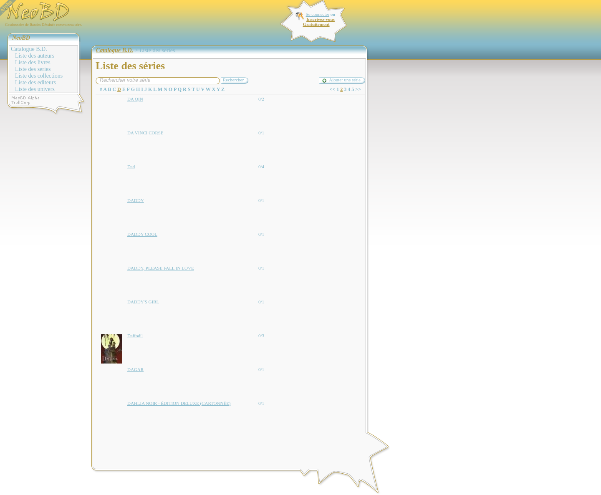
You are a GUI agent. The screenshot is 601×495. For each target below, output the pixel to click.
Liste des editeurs (35, 82)
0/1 (261, 132)
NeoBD (21, 38)
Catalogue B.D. (29, 49)
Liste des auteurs (34, 56)
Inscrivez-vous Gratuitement (318, 22)
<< (333, 89)
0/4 (261, 166)
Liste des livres (33, 62)
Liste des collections (39, 76)
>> (358, 89)
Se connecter (318, 14)
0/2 (261, 98)
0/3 (261, 335)
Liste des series (33, 69)
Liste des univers (35, 89)
